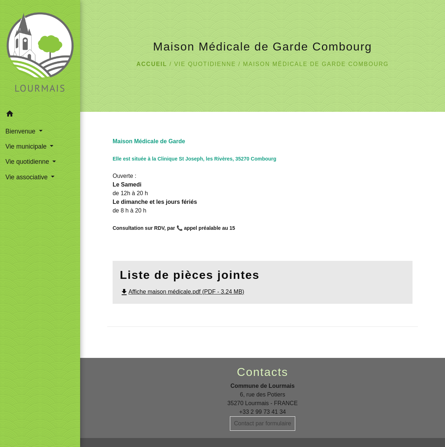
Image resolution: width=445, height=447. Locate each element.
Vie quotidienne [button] (28, 161)
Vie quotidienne (205, 64)
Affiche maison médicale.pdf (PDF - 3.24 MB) (182, 292)
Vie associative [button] (27, 177)
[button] (40, 114)
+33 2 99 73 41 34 (262, 412)
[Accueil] (40, 53)
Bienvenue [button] (21, 131)
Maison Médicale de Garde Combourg (316, 64)
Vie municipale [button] (26, 146)
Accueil (151, 64)
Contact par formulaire (262, 423)
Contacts (262, 371)
